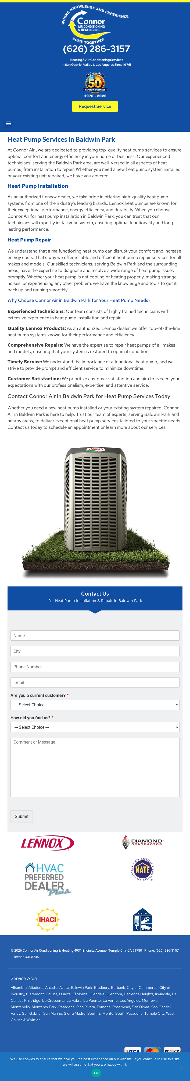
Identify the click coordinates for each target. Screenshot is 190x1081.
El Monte (80, 994)
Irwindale (162, 994)
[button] (8, 123)
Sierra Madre (74, 1013)
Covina (51, 994)
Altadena (35, 987)
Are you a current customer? (39, 695)
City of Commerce (142, 987)
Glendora (114, 994)
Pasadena (66, 1006)
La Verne (110, 1000)
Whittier (33, 1019)
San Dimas (140, 1006)
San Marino (52, 1013)
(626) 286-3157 (96, 48)
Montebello (20, 1006)
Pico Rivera (85, 1006)
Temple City (154, 1013)
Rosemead (121, 1006)
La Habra (73, 1000)
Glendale (97, 994)
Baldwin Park (81, 987)
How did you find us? (31, 717)
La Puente (92, 1000)
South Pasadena (128, 1013)
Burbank (118, 987)
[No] (181, 1066)
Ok (96, 1073)
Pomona (103, 1006)
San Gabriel (31, 1013)
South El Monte (100, 1013)
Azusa (64, 987)
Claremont (35, 994)
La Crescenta (53, 1000)
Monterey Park (44, 1006)
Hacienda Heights (138, 994)
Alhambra (19, 987)
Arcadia (51, 987)
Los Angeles (130, 1000)
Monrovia (149, 1000)
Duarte (65, 994)
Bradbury (101, 987)
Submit (21, 816)
